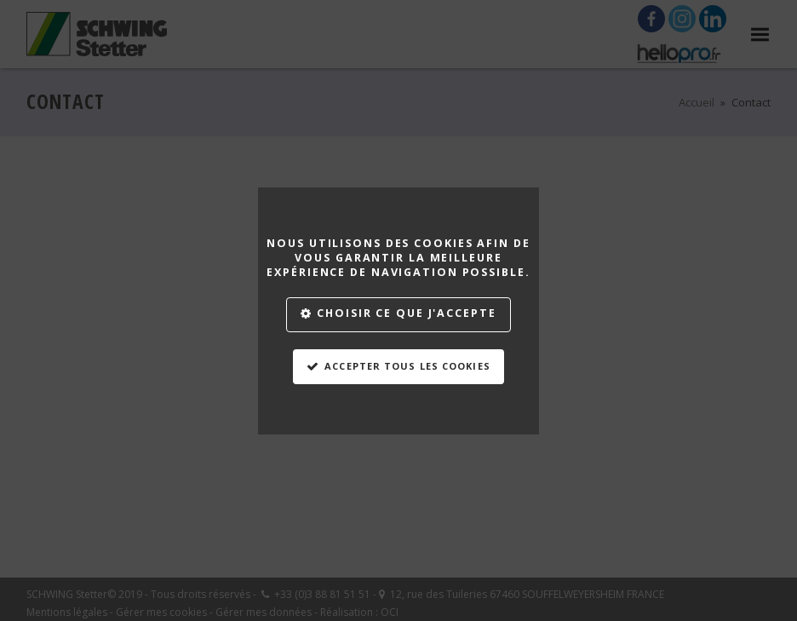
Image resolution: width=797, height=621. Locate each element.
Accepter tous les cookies (407, 365)
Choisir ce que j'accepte (406, 313)
